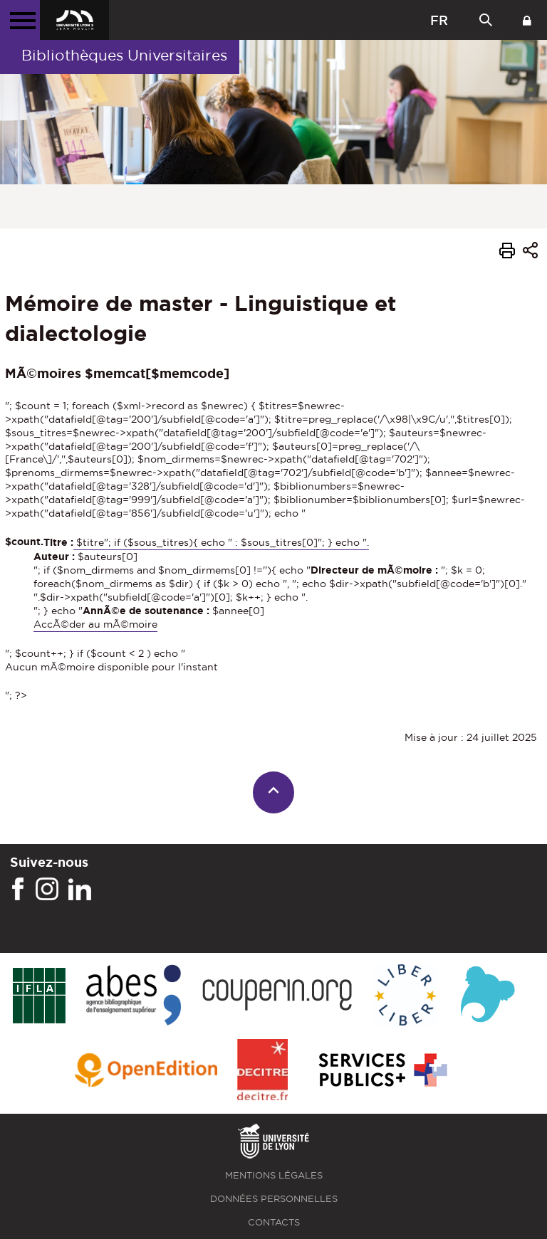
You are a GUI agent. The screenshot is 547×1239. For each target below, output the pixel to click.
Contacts (274, 1222)
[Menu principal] (20, 20)
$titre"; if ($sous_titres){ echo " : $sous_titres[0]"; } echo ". (221, 542)
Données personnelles (274, 1198)
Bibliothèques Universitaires (124, 55)
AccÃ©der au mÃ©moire (95, 624)
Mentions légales (274, 1175)
